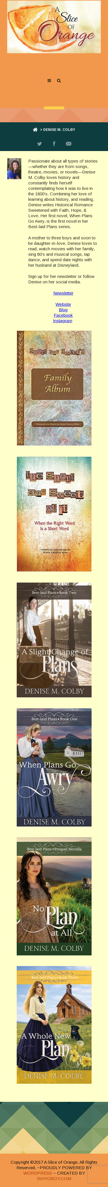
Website (63, 304)
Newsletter (63, 293)
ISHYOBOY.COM (54, 1178)
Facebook (63, 315)
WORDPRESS (37, 1173)
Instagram (62, 320)
